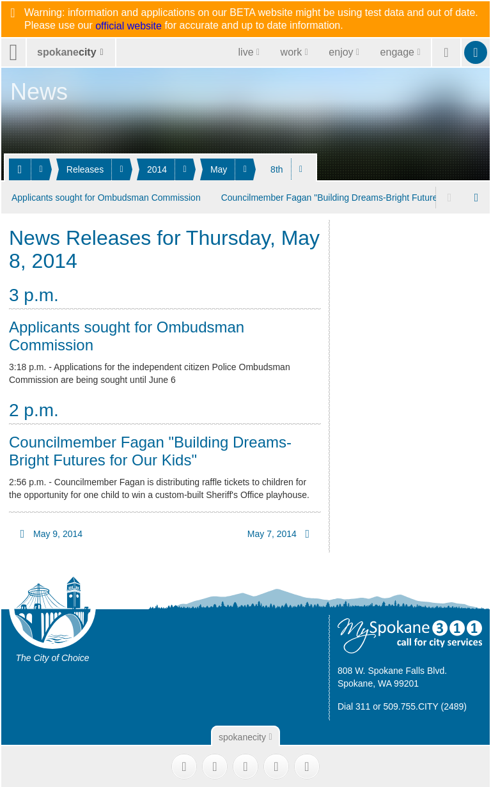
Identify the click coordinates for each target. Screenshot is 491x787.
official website (128, 26)
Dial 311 (354, 704)
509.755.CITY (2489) (425, 704)
